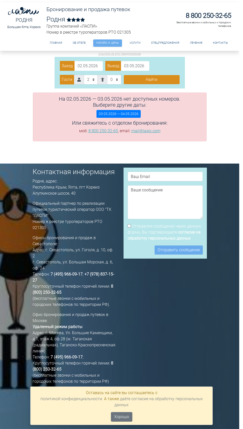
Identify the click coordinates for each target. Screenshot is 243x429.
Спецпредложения (165, 42)
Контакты (220, 42)
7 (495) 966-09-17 (67, 274)
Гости (67, 79)
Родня (24, 20)
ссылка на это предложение (120, 54)
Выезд (113, 65)
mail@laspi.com (145, 130)
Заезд (67, 65)
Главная (56, 42)
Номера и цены (107, 42)
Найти (151, 79)
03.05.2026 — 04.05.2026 (118, 114)
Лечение (196, 42)
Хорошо (121, 416)
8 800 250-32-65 (208, 15)
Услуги (135, 42)
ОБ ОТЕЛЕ (79, 42)
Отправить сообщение (179, 249)
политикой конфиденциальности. (71, 398)
